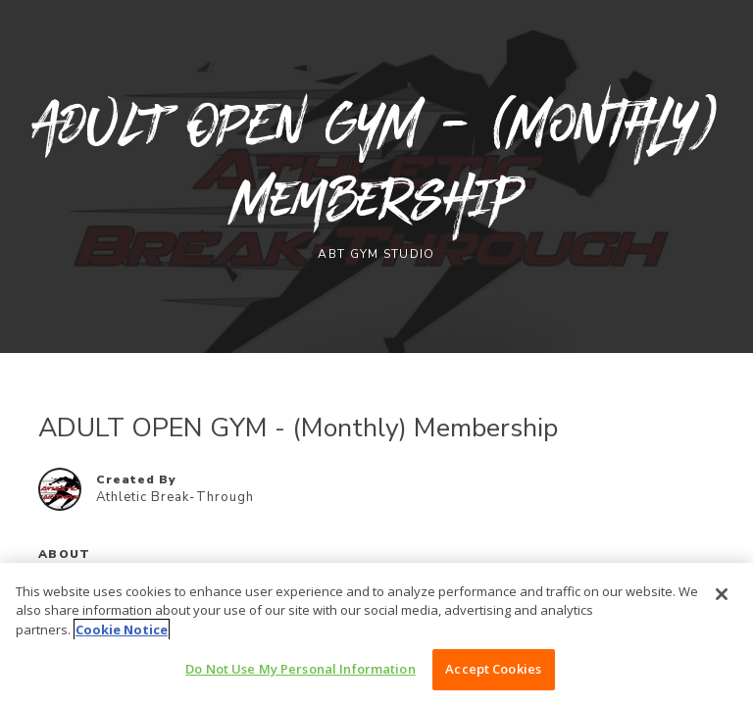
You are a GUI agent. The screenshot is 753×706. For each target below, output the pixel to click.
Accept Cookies (493, 669)
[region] (376, 634)
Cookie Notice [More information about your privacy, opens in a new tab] (121, 629)
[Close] (721, 594)
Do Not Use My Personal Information (300, 669)
